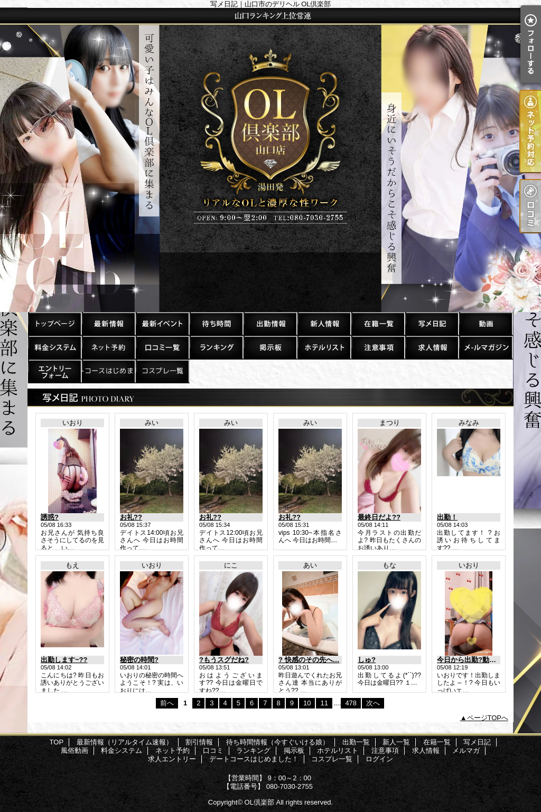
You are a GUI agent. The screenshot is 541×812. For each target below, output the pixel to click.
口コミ (162, 347)
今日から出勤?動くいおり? (479, 660)
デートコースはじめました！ (108, 371)
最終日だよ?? (379, 517)
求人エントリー (54, 371)
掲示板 (270, 347)
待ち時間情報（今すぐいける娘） (216, 323)
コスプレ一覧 (162, 371)
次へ (373, 703)
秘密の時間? (139, 660)
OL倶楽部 (259, 802)
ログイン (379, 759)
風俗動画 (485, 323)
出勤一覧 (270, 323)
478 (351, 703)
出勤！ (447, 517)
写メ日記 (431, 323)
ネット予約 (108, 347)
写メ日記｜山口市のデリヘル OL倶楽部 (270, 160)
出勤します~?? (64, 660)
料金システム (54, 347)
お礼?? (131, 517)
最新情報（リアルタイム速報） (108, 323)
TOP (54, 323)
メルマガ (485, 347)
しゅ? (367, 660)
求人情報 (431, 347)
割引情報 (162, 323)
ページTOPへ (488, 718)
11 (324, 703)
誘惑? (50, 517)
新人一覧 (323, 323)
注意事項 (377, 347)
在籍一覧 (377, 323)
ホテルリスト (323, 347)
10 (307, 703)
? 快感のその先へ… (309, 660)
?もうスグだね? (224, 660)
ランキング (216, 347)
